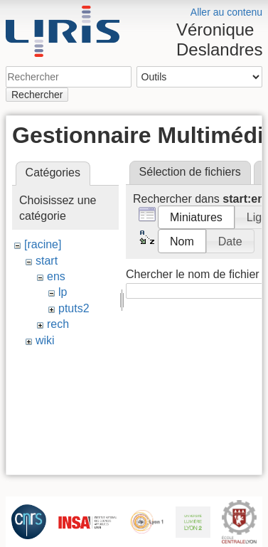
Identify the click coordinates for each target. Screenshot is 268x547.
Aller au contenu (226, 12)
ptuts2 (74, 308)
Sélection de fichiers (190, 172)
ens (56, 276)
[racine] (42, 244)
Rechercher (37, 94)
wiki (45, 340)
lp (62, 292)
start (47, 261)
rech (58, 324)
